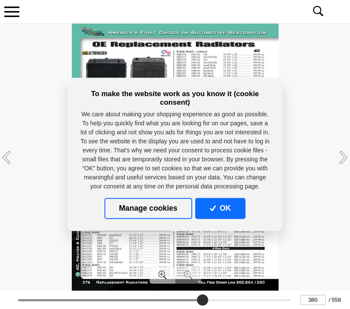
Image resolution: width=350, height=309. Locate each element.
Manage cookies (148, 208)
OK (220, 208)
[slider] (203, 300)
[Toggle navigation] (11, 11)
